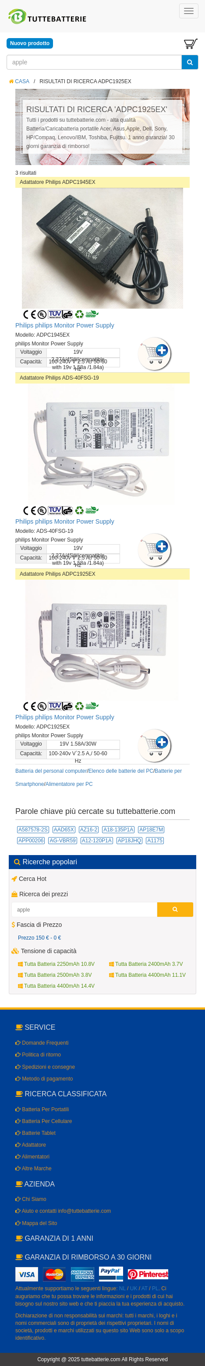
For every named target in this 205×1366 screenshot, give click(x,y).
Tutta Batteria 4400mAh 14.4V (56, 986)
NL (122, 1288)
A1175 (155, 841)
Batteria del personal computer (51, 771)
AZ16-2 (88, 830)
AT (144, 1288)
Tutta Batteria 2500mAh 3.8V (55, 975)
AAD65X (64, 830)
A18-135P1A (118, 830)
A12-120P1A (97, 841)
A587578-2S (33, 830)
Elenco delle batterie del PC (120, 771)
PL (155, 1288)
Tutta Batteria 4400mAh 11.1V (147, 975)
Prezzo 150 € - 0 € (39, 938)
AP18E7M (151, 830)
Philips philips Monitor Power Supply (64, 325)
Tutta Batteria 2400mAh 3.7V (146, 964)
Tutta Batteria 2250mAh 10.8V (56, 964)
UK (134, 1288)
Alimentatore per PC (69, 784)
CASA (19, 81)
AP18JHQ (129, 841)
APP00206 (30, 841)
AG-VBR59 (62, 841)
